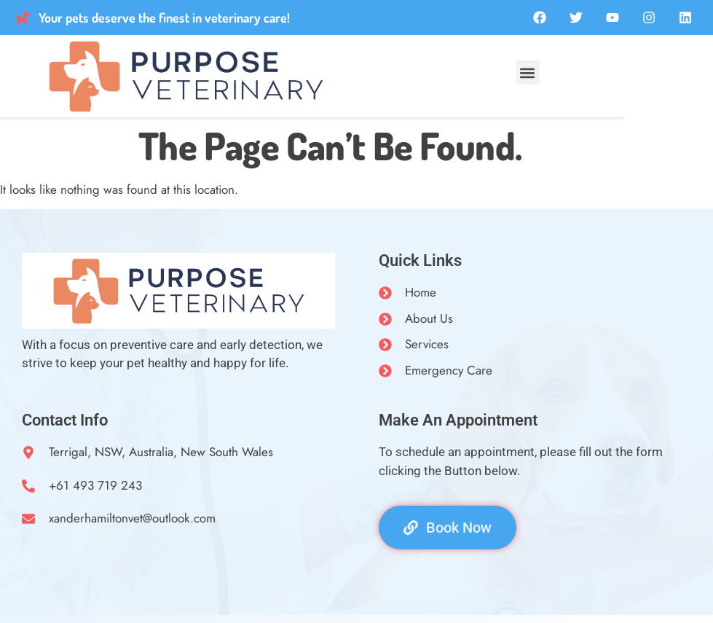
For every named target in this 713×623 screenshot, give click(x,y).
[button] (528, 72)
